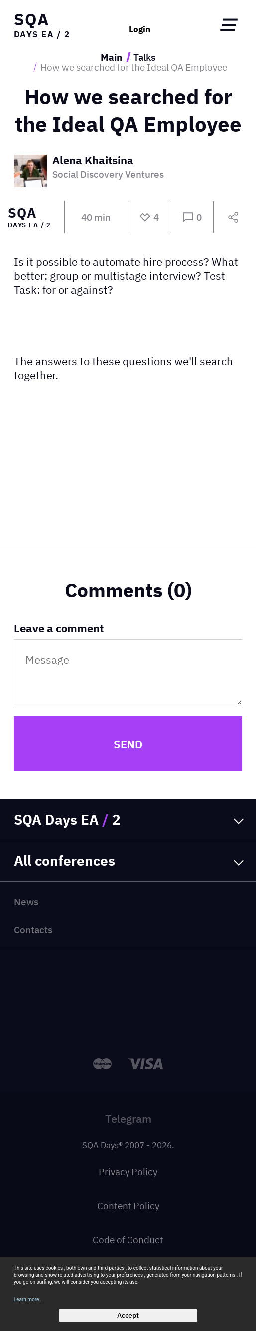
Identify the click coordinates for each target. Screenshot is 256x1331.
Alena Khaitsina (92, 161)
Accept (128, 1315)
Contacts (33, 929)
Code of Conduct (128, 1239)
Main (111, 57)
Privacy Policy (128, 1171)
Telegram (128, 1118)
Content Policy (128, 1205)
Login (139, 29)
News (26, 901)
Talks (144, 57)
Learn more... (28, 1299)
